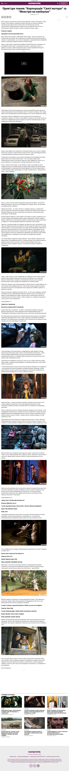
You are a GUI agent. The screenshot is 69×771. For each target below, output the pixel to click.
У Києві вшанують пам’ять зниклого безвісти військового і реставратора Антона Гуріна (57, 733)
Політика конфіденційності (23, 756)
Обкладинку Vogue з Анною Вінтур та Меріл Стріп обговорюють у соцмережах (11, 712)
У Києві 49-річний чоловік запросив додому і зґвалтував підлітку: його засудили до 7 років (34, 712)
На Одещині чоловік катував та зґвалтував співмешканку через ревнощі (33, 733)
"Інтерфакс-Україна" (46, 761)
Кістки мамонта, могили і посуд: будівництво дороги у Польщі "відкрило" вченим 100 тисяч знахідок (10, 733)
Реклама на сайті (13, 756)
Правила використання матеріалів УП (38, 756)
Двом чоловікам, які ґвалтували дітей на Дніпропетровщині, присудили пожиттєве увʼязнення (56, 712)
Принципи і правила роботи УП (53, 756)
